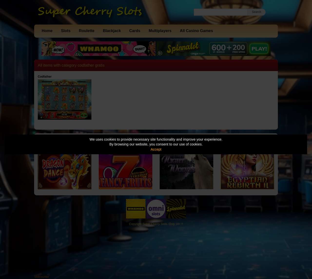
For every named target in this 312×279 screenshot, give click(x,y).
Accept (156, 149)
